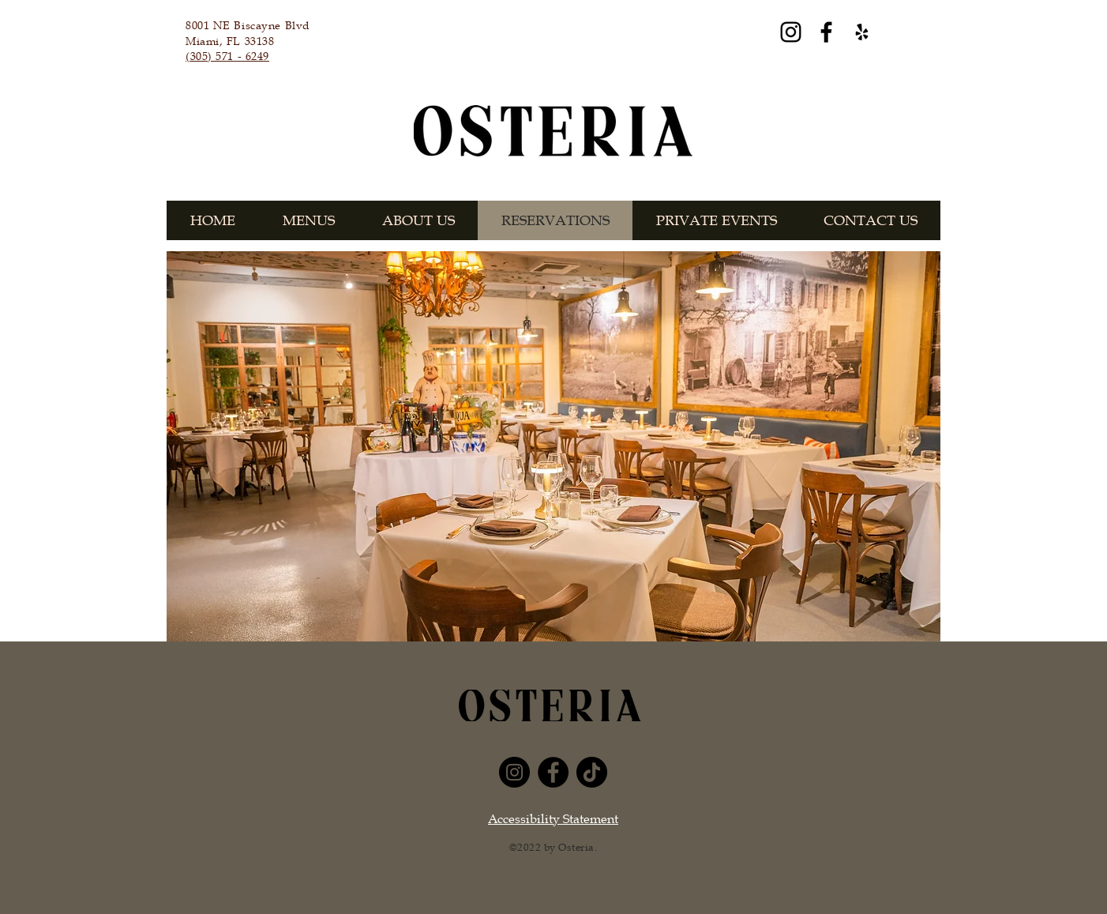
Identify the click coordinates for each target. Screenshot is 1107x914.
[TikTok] (591, 772)
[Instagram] (791, 32)
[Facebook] (826, 32)
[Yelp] (862, 32)
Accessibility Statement (553, 819)
